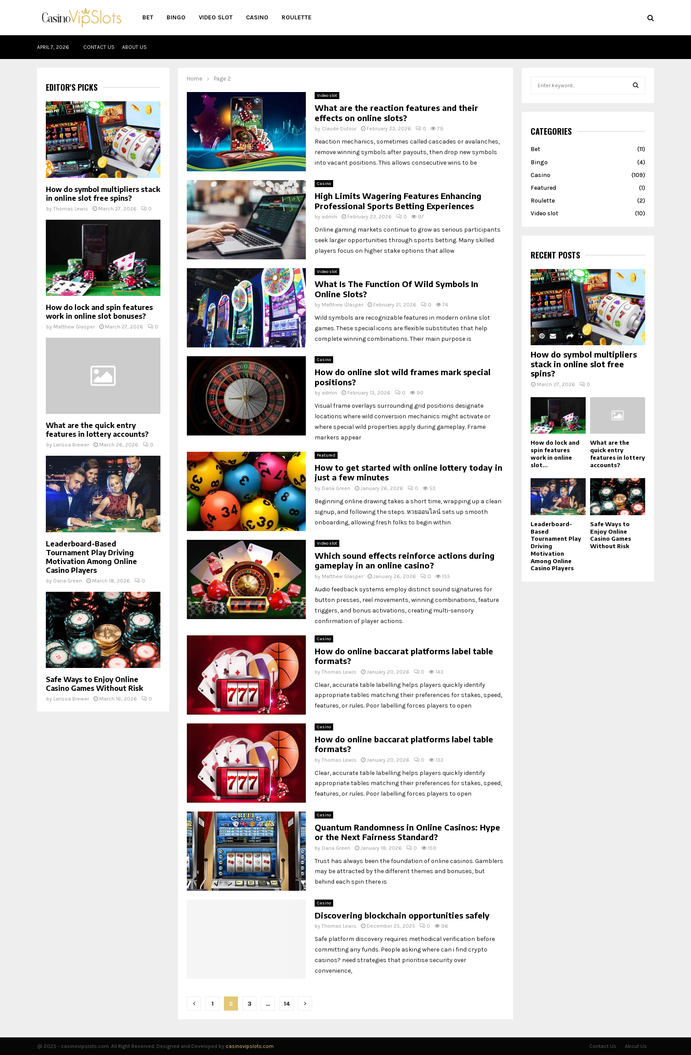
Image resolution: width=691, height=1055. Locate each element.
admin (329, 217)
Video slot (216, 17)
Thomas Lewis (339, 672)
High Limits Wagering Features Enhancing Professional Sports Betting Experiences (398, 201)
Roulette (297, 17)
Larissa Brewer (71, 445)
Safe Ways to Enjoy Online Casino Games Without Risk (94, 684)
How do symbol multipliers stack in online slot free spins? (103, 194)
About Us (134, 47)
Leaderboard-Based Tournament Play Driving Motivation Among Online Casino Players (91, 557)
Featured (326, 455)
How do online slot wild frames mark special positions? (402, 377)
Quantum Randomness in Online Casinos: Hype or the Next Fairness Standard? (407, 832)
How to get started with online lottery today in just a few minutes (408, 472)
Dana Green (336, 488)
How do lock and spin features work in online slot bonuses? (99, 312)
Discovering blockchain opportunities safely (402, 915)
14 (287, 1003)
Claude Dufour (339, 128)
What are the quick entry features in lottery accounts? (97, 430)
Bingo (176, 17)
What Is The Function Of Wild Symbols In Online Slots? (396, 289)
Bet (147, 17)
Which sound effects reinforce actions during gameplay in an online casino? (404, 560)
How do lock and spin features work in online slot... (555, 453)
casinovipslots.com (250, 1046)
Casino (257, 17)
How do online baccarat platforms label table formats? (404, 656)
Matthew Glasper (342, 305)
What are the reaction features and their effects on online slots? (396, 113)
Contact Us (99, 47)
